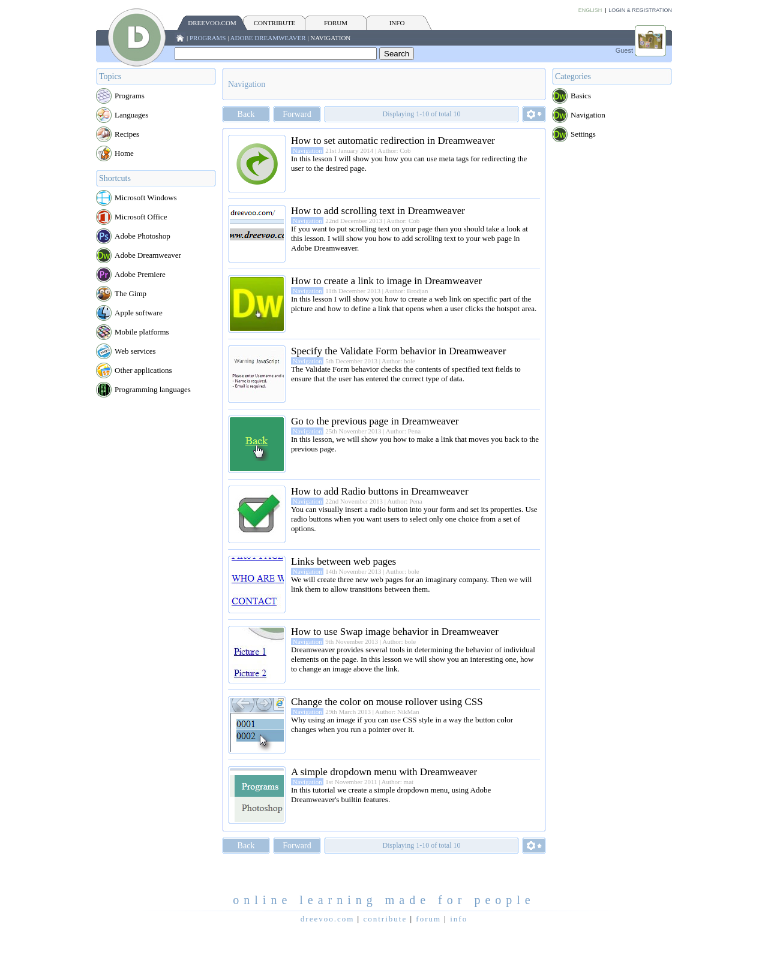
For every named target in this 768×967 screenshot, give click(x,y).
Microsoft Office (141, 216)
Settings (583, 133)
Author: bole (398, 360)
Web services (135, 351)
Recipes (127, 133)
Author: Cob (393, 150)
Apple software (139, 312)
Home (124, 153)
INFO (397, 22)
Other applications (143, 370)
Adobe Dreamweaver (268, 37)
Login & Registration (640, 10)
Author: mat (397, 781)
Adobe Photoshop (142, 235)
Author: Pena (403, 431)
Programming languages (153, 389)
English (590, 10)
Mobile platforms (142, 331)
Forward (297, 114)
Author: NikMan (397, 711)
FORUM (335, 22)
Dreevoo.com (212, 22)
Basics (581, 95)
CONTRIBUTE (275, 22)
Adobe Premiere (140, 274)
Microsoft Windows (146, 197)
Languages (131, 114)
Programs (208, 37)
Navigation (330, 37)
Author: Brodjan (406, 290)
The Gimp (130, 293)
